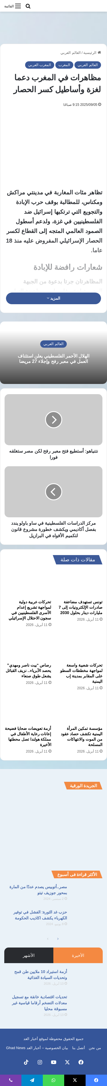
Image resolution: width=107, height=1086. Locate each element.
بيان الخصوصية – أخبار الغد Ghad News (37, 1048)
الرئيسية (92, 53)
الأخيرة (78, 955)
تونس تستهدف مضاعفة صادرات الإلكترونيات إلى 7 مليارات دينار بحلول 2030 (80, 607)
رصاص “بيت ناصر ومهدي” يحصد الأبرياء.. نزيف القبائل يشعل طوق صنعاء (28, 670)
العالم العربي (70, 53)
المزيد (53, 298)
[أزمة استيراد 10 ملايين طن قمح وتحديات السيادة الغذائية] (87, 979)
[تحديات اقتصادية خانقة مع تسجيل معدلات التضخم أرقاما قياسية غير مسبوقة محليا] (87, 1004)
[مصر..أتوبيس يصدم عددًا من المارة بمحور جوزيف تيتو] (87, 894)
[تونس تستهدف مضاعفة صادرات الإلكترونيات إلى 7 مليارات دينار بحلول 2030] (79, 583)
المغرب (64, 65)
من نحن (95, 1048)
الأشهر (29, 955)
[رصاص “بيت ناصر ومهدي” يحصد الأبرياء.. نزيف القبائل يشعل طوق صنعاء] (28, 647)
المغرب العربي (39, 65)
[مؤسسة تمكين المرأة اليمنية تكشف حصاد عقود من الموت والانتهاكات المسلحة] (79, 710)
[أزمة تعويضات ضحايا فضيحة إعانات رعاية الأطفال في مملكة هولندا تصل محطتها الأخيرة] (28, 710)
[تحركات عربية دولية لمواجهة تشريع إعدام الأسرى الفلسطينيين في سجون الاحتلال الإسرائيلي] (28, 583)
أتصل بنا (78, 1048)
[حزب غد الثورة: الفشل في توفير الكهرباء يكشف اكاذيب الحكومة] (87, 919)
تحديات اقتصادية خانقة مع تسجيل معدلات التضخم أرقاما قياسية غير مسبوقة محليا (39, 1003)
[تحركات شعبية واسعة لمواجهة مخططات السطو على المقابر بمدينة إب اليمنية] (79, 647)
